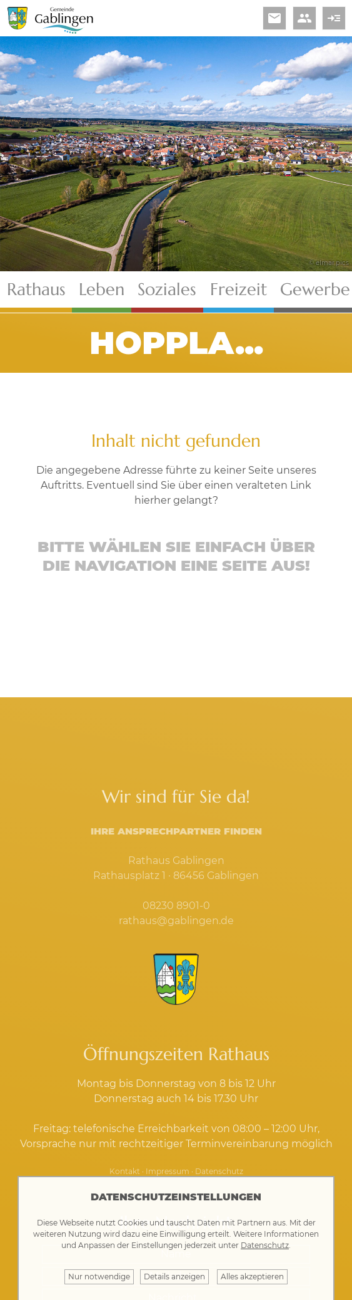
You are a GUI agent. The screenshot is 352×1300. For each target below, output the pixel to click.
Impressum (167, 1171)
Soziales (167, 289)
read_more (333, 18)
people (304, 18)
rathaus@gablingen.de (176, 921)
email (274, 18)
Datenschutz (219, 1171)
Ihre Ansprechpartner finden (176, 831)
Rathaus (36, 289)
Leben (101, 289)
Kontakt (124, 1171)
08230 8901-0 (176, 906)
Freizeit (238, 289)
